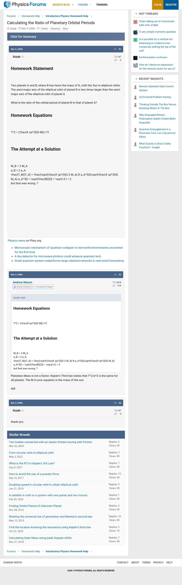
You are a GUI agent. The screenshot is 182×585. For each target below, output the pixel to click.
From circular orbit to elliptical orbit (31, 454)
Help (166, 563)
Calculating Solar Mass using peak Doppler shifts (40, 539)
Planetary (55, 30)
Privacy (155, 563)
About (132, 563)
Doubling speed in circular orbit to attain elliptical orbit (43, 485)
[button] (72, 5)
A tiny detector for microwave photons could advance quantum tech (58, 257)
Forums (83, 4)
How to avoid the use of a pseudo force (34, 475)
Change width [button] (16, 563)
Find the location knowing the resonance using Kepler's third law (50, 528)
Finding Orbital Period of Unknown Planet (35, 507)
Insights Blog (61, 4)
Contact (119, 563)
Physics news (16, 241)
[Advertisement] (66, 211)
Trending (102, 4)
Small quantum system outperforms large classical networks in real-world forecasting (69, 262)
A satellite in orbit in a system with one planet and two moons (48, 496)
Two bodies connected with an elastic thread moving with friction (50, 443)
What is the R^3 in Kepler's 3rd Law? (32, 464)
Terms (143, 563)
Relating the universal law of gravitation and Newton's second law (50, 517)
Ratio (65, 30)
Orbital (44, 30)
